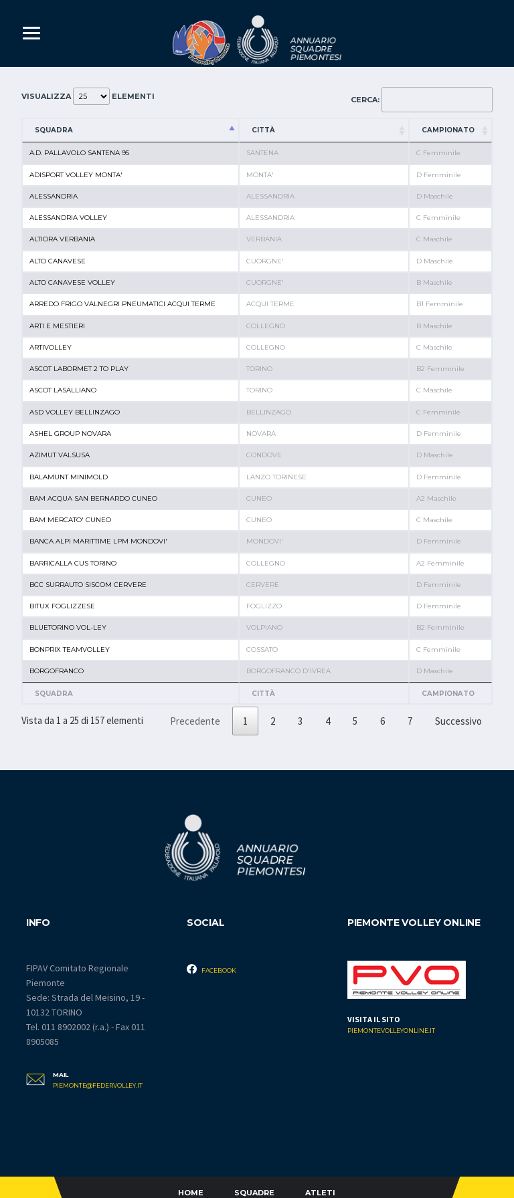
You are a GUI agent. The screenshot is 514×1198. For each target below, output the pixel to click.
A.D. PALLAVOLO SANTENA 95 (79, 152)
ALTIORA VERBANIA (62, 239)
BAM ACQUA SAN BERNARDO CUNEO (93, 498)
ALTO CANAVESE (57, 261)
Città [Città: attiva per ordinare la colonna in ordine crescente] (263, 130)
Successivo (458, 721)
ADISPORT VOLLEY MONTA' (75, 174)
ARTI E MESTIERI (57, 326)
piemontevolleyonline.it (391, 1031)
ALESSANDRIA (53, 196)
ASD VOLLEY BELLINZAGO (74, 412)
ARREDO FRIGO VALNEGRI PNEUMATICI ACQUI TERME (122, 304)
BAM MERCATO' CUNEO (70, 519)
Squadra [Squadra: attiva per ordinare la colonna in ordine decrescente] (54, 130)
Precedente (195, 721)
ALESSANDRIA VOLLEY (68, 217)
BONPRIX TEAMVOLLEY (69, 649)
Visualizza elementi (88, 96)
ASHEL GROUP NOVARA (70, 433)
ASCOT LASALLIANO (62, 390)
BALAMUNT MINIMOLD (68, 477)
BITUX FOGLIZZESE (62, 606)
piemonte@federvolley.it (98, 1085)
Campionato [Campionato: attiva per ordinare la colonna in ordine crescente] (448, 130)
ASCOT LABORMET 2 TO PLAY (78, 368)
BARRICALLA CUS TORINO (72, 563)
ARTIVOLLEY (50, 347)
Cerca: (422, 99)
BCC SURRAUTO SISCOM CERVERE (88, 584)
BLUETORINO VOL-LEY (67, 627)
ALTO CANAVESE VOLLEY (72, 282)
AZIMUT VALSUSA (59, 455)
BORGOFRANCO (56, 671)
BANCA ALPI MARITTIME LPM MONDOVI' (98, 541)
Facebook (211, 969)
